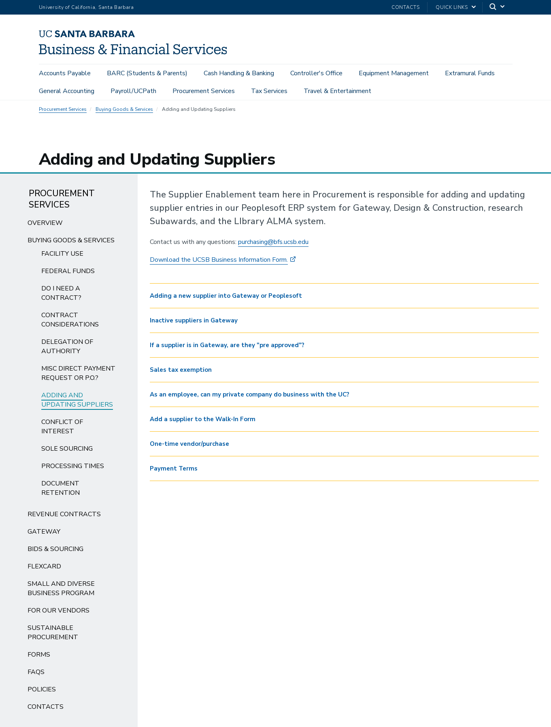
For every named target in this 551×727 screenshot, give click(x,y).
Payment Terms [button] (174, 471)
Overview (45, 225)
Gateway (44, 534)
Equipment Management (394, 73)
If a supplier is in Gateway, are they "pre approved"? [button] (227, 347)
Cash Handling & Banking (239, 73)
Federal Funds (68, 273)
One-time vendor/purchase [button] (189, 446)
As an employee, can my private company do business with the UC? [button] (249, 397)
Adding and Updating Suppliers (77, 402)
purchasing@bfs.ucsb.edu (273, 244)
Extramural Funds (470, 73)
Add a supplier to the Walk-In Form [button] (202, 422)
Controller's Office (316, 73)
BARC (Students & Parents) (147, 73)
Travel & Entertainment (337, 91)
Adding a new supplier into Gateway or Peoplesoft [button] (226, 298)
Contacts (405, 7)
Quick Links (452, 7)
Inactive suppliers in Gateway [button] (194, 323)
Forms (39, 657)
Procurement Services (203, 91)
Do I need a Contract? (61, 295)
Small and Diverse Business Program (61, 591)
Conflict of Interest (62, 429)
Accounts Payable (65, 73)
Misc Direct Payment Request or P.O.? (78, 376)
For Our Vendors (58, 612)
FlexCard (44, 568)
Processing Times (72, 468)
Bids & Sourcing (55, 551)
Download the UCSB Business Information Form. (219, 262)
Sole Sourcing (67, 451)
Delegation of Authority (67, 349)
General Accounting (66, 91)
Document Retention (60, 490)
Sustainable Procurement (53, 635)
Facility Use (62, 256)
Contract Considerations (70, 322)
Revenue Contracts (64, 516)
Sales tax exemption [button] (181, 372)
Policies (42, 691)
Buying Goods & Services (124, 111)
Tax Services (269, 91)
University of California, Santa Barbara (86, 7)
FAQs (36, 674)
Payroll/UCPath (133, 91)
